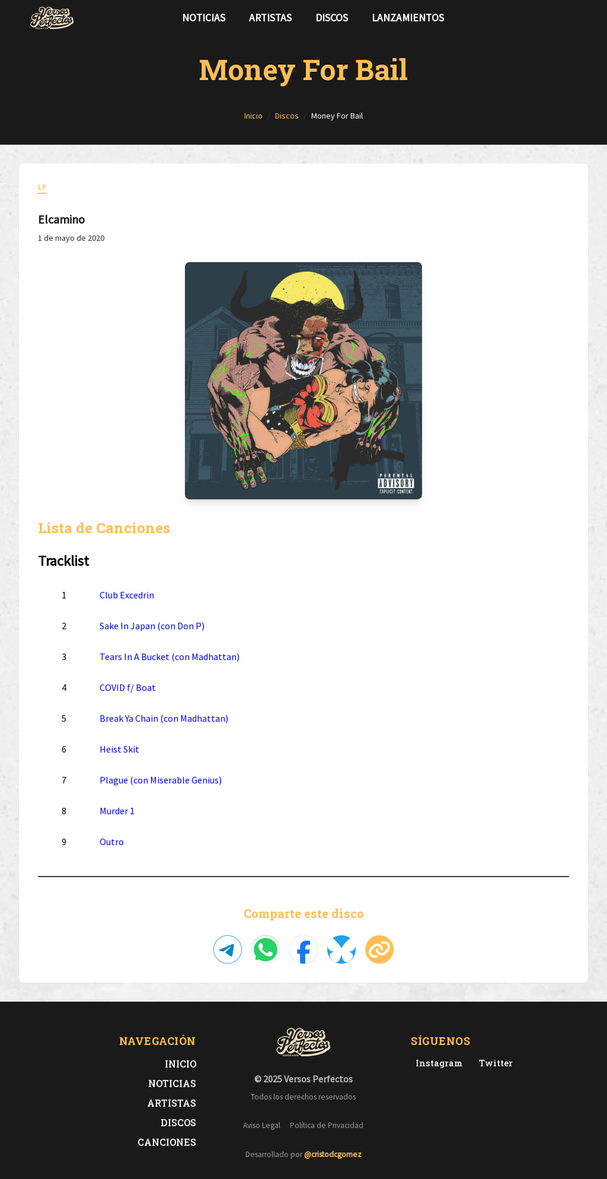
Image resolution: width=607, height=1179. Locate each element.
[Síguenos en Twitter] (555, 18)
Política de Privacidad (326, 1125)
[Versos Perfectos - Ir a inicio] (52, 18)
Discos (331, 17)
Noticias (203, 17)
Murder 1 (117, 811)
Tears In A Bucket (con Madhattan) (169, 656)
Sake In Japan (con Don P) (152, 626)
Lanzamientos (408, 17)
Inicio (180, 1063)
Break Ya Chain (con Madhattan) (164, 718)
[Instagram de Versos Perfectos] (436, 1063)
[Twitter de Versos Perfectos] (493, 1063)
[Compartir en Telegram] (227, 949)
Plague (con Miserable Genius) (161, 780)
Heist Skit (119, 749)
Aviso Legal (261, 1125)
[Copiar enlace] (379, 949)
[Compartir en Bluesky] (341, 949)
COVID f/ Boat (128, 687)
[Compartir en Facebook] (303, 949)
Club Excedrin (127, 595)
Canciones (167, 1142)
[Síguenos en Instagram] (574, 18)
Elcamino (61, 219)
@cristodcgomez (333, 1154)
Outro (112, 841)
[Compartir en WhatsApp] (265, 949)
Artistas (270, 17)
